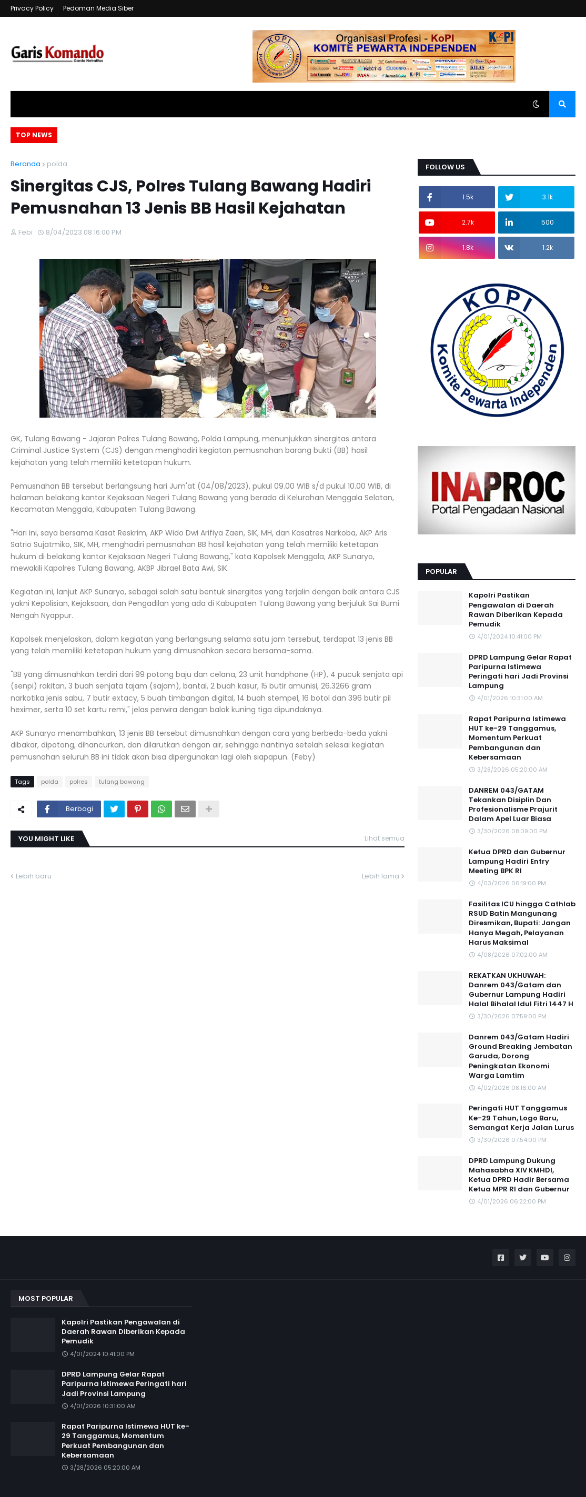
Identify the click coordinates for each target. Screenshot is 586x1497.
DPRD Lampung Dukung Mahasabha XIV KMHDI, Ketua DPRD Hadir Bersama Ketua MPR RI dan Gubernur (519, 1175)
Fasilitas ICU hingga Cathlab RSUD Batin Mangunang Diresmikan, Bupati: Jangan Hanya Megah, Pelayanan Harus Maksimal (522, 923)
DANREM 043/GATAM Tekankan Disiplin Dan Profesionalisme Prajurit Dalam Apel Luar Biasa (513, 805)
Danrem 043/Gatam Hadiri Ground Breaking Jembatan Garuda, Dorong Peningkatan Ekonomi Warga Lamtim (520, 1056)
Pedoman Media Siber (98, 8)
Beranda (26, 164)
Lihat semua (385, 838)
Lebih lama (380, 876)
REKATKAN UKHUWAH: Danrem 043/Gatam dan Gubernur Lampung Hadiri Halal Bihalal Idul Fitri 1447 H (521, 990)
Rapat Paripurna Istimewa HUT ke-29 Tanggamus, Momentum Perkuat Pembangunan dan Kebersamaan (517, 738)
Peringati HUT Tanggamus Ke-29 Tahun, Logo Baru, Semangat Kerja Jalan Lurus (521, 1118)
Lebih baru (34, 876)
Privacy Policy (32, 8)
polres (78, 781)
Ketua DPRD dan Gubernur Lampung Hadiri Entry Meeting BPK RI (517, 861)
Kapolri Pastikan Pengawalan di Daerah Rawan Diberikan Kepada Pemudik (516, 610)
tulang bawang (122, 781)
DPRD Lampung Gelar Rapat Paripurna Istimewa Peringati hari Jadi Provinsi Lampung (520, 672)
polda (57, 164)
